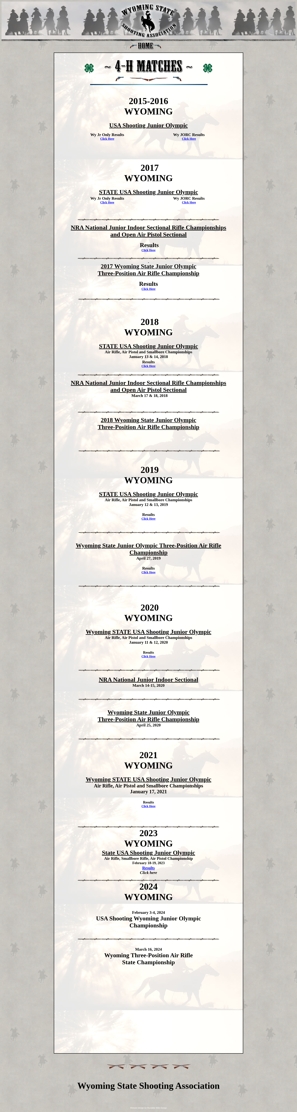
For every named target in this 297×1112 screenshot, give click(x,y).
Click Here (107, 138)
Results (148, 868)
